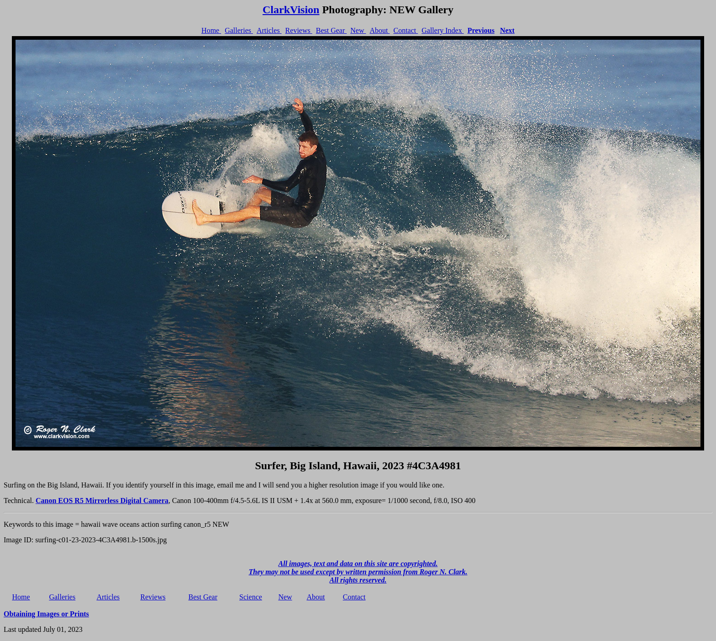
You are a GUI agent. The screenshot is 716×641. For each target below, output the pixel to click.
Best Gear (331, 30)
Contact (405, 30)
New (358, 30)
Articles (269, 30)
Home (211, 30)
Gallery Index (442, 30)
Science (250, 597)
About (379, 30)
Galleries (239, 30)
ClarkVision (291, 10)
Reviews (298, 30)
